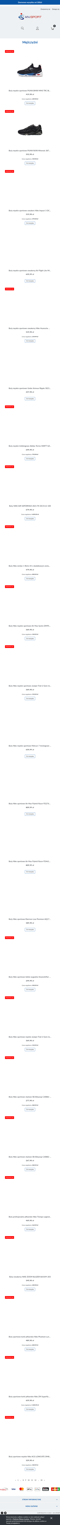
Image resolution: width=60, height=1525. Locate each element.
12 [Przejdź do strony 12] (35, 1481)
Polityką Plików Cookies (21, 1519)
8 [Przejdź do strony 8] (23, 1481)
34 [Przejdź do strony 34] (41, 1481)
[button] (7, 28)
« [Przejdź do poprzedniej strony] (15, 1481)
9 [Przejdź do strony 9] (25, 1481)
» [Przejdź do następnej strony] (44, 1481)
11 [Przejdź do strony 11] (32, 1481)
